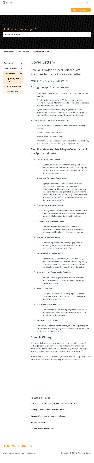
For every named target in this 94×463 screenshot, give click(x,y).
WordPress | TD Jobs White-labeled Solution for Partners (54, 403)
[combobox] (44, 34)
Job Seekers (23, 51)
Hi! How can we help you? (19, 29)
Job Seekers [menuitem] (9, 73)
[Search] (88, 34)
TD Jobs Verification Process (42, 428)
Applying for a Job (41, 51)
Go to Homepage (81, 10)
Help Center (8, 51)
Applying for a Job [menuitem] (14, 80)
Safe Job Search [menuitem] (14, 86)
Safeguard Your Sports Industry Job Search (48, 416)
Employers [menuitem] (8, 63)
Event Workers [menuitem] (10, 68)
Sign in (88, 2)
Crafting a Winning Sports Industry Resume (48, 410)
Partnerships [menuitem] (12, 91)
